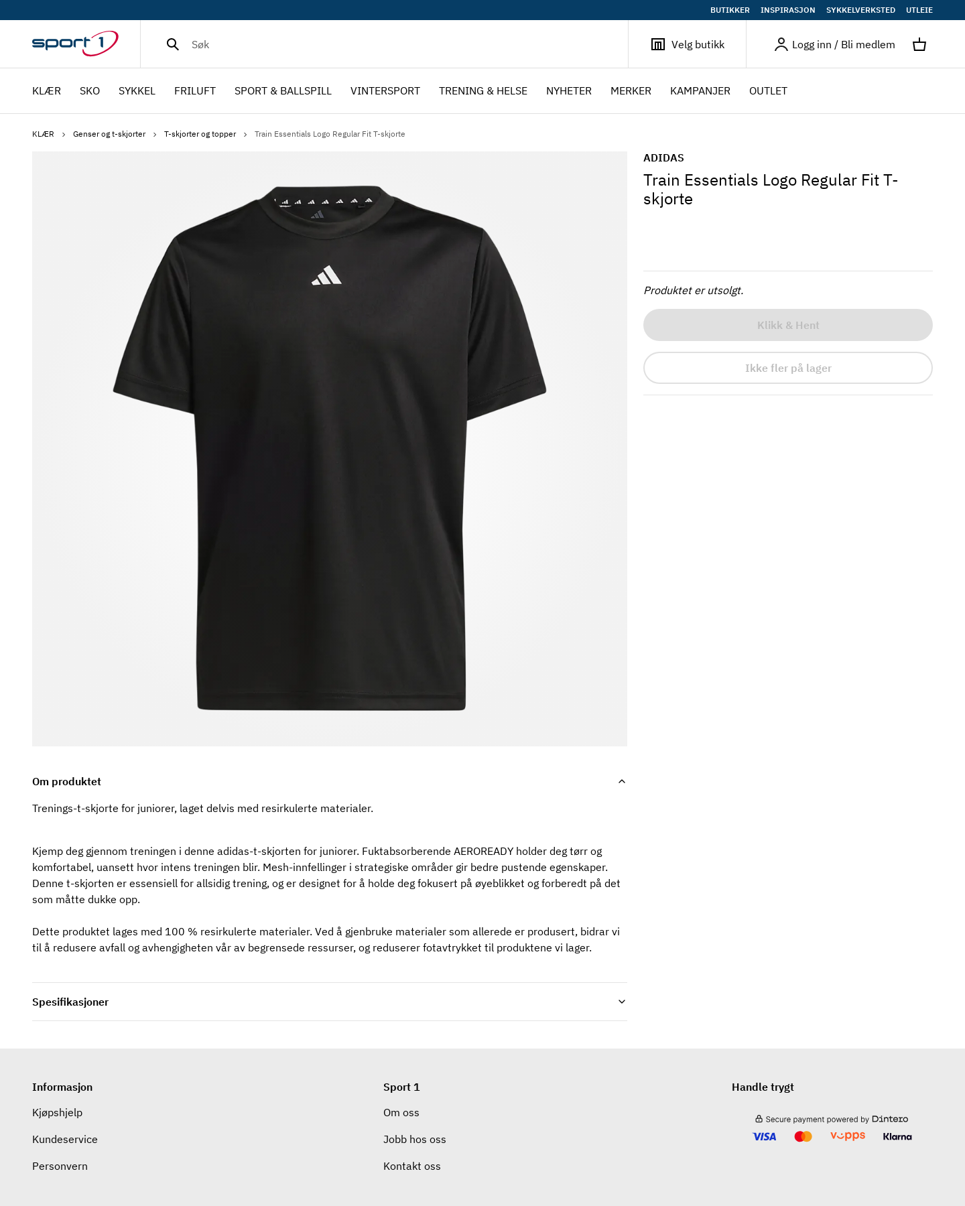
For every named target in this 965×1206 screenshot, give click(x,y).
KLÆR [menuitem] (46, 92)
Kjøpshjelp (57, 1112)
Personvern (60, 1165)
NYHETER (569, 90)
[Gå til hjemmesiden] (86, 44)
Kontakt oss (412, 1165)
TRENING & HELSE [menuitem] (483, 92)
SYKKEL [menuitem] (137, 92)
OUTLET (768, 90)
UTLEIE (919, 10)
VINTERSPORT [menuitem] (385, 92)
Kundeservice (65, 1139)
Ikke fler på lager (788, 368)
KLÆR (50, 134)
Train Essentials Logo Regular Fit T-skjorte (330, 134)
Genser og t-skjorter (116, 134)
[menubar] (413, 91)
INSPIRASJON (788, 10)
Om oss (401, 1112)
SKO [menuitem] (90, 92)
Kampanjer (700, 90)
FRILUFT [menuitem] (195, 92)
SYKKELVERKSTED (860, 10)
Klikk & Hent (788, 325)
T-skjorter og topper (206, 134)
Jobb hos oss (414, 1139)
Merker (630, 90)
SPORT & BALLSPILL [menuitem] (283, 92)
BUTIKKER (730, 10)
